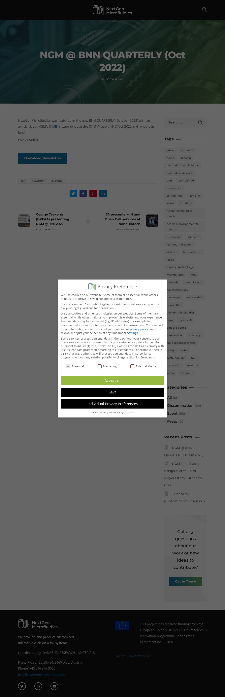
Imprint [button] (130, 409)
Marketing (107, 363)
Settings (132, 329)
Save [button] (112, 388)
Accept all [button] (113, 377)
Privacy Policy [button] (116, 409)
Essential (75, 363)
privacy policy (139, 326)
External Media (143, 363)
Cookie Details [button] (98, 409)
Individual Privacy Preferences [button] (112, 400)
